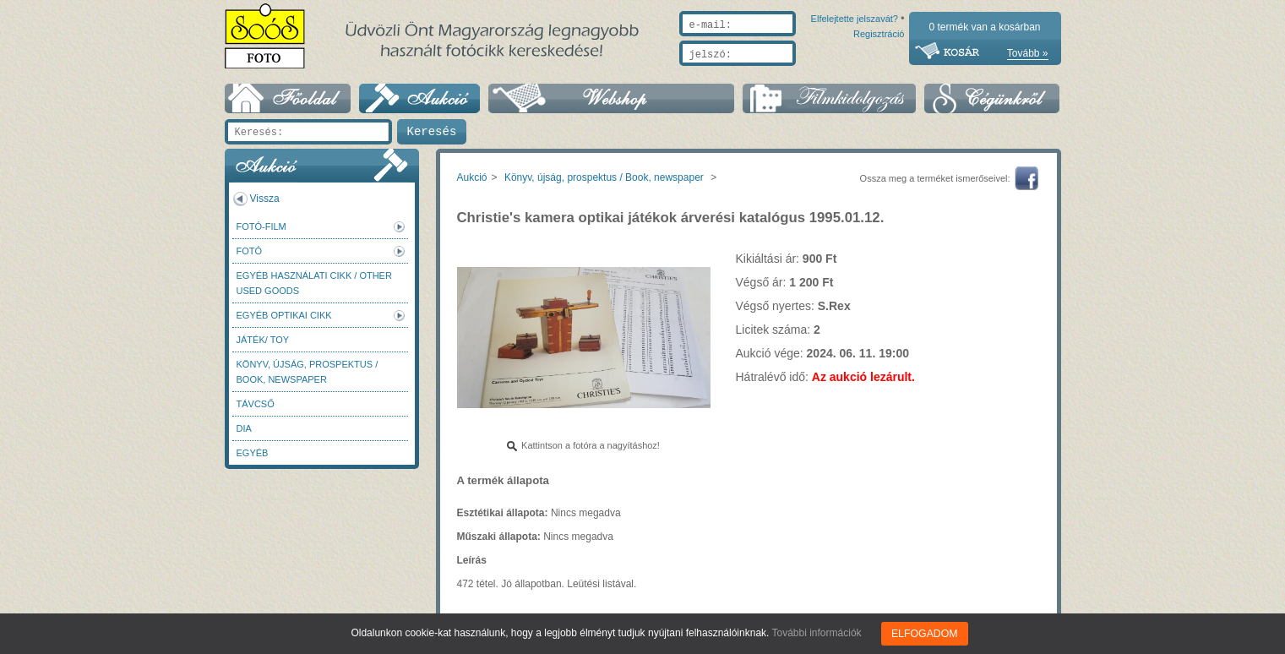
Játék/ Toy (263, 340)
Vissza (265, 198)
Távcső (256, 404)
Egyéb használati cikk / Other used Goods (314, 283)
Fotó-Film (261, 226)
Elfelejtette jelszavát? (800, 73)
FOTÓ (250, 251)
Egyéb (253, 453)
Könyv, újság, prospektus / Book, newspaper (307, 371)
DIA (244, 428)
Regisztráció (879, 73)
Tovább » (1027, 53)
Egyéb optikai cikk (284, 315)
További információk (818, 633)
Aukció (472, 177)
